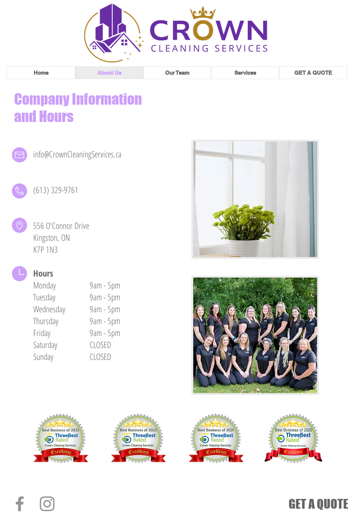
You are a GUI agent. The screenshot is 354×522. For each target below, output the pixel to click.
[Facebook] (20, 504)
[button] (245, 73)
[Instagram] (47, 504)
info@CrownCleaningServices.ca (77, 154)
